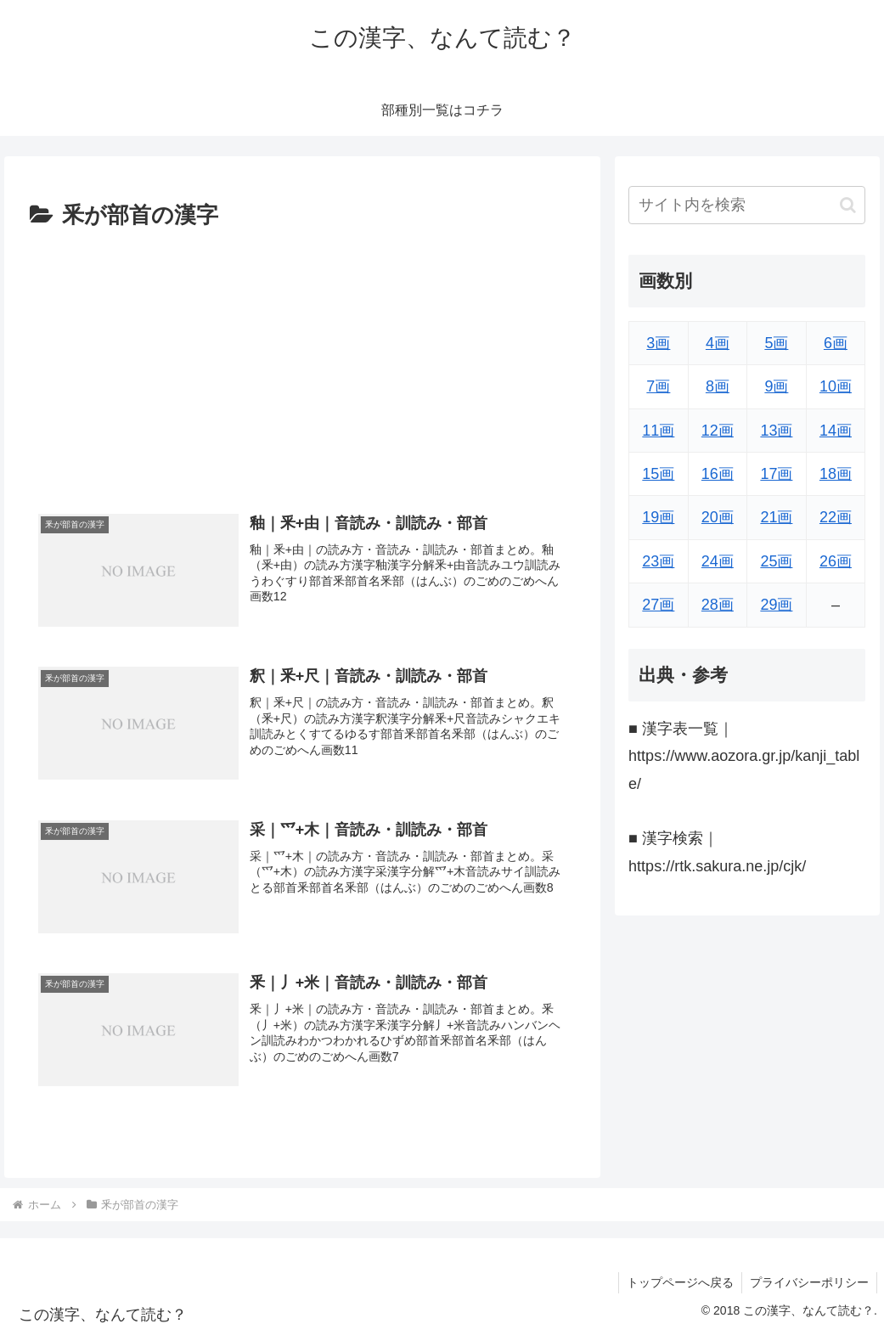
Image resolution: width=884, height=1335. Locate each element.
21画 (776, 517)
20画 (717, 517)
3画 (658, 343)
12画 (717, 430)
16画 (717, 473)
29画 (776, 604)
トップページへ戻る (677, 1282)
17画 (776, 473)
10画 (835, 386)
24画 (717, 561)
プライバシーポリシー (808, 1282)
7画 (658, 386)
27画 (658, 604)
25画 (776, 561)
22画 (835, 517)
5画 (776, 343)
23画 (658, 561)
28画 (717, 604)
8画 (717, 386)
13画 (776, 430)
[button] (848, 205)
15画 (658, 473)
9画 (776, 386)
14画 (835, 430)
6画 (835, 343)
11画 (658, 430)
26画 (835, 561)
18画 (835, 473)
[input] (746, 205)
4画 (717, 343)
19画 (658, 517)
